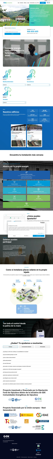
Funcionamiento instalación (26, 346)
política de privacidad (15, 31)
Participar (10, 346)
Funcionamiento (32, 2)
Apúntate (42, 2)
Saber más (14, 84)
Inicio (18, 2)
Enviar (12, 33)
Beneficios (21, 2)
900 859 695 (6, 441)
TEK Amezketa (42, 346)
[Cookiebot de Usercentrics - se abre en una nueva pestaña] (41, 222)
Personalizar (26, 235)
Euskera (49, 0)
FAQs (38, 2)
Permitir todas (39, 235)
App (36, 2)
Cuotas (28, 2)
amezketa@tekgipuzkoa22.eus (9, 440)
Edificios (25, 2)
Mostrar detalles (40, 233)
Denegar (14, 235)
